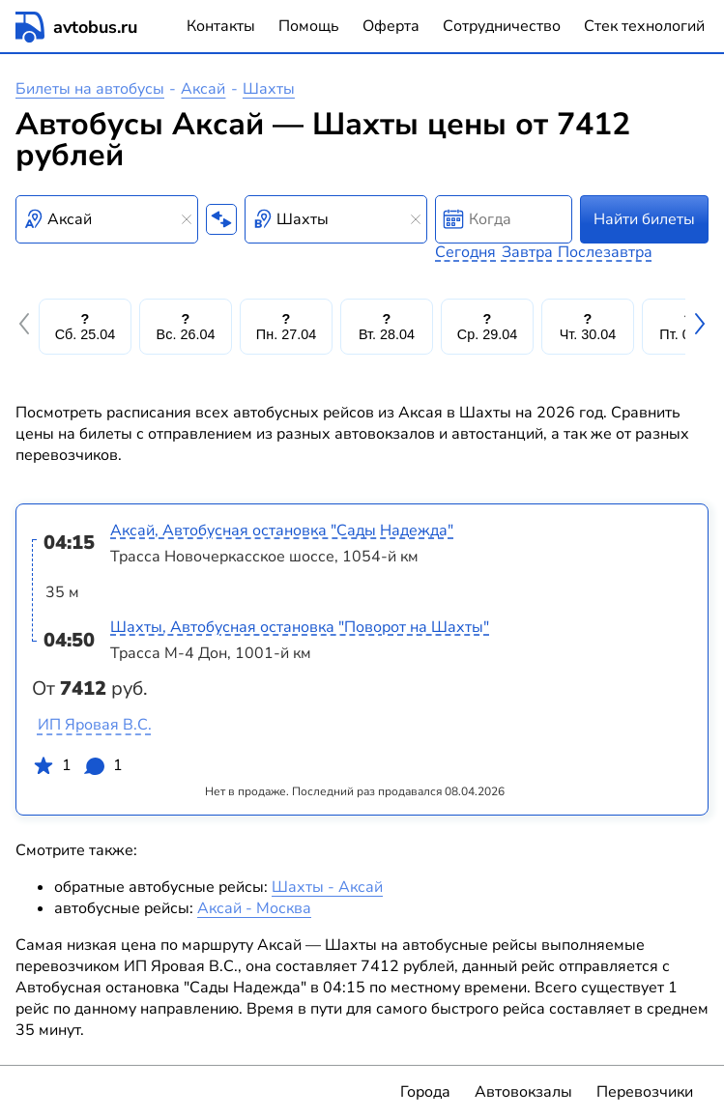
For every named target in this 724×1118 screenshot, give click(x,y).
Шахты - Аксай (327, 887)
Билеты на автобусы (89, 89)
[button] (27, 326)
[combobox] (106, 219)
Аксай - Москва (254, 908)
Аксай (203, 89)
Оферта (391, 26)
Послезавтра (605, 252)
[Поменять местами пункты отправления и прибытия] (221, 219)
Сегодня (465, 252)
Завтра (527, 252)
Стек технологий (644, 26)
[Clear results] (186, 219)
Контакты (221, 26)
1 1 (77, 769)
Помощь (308, 26)
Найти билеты (644, 219)
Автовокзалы (523, 1092)
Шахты (269, 89)
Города (425, 1092)
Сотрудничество (502, 26)
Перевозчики (644, 1092)
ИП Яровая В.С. (95, 724)
